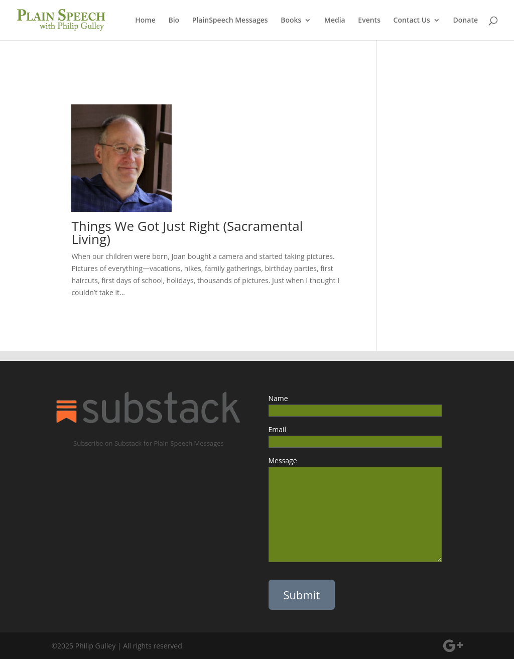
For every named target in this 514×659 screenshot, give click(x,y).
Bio (173, 21)
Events (369, 21)
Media (334, 21)
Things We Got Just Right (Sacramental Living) (187, 232)
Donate (465, 21)
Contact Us (412, 21)
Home (145, 21)
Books (291, 21)
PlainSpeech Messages (230, 21)
